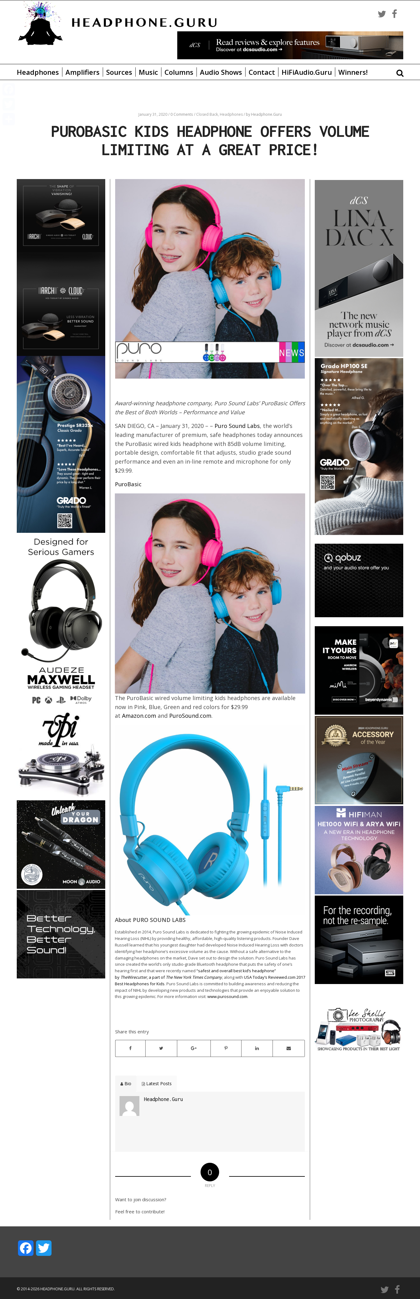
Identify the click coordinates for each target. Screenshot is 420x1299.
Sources (119, 72)
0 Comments (181, 114)
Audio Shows (221, 72)
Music (148, 72)
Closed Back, (208, 114)
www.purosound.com (227, 996)
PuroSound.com (190, 715)
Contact (262, 72)
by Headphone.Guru (264, 114)
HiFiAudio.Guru (307, 72)
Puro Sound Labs (237, 425)
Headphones (38, 72)
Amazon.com (139, 715)
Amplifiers (82, 72)
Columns (179, 72)
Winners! (353, 72)
